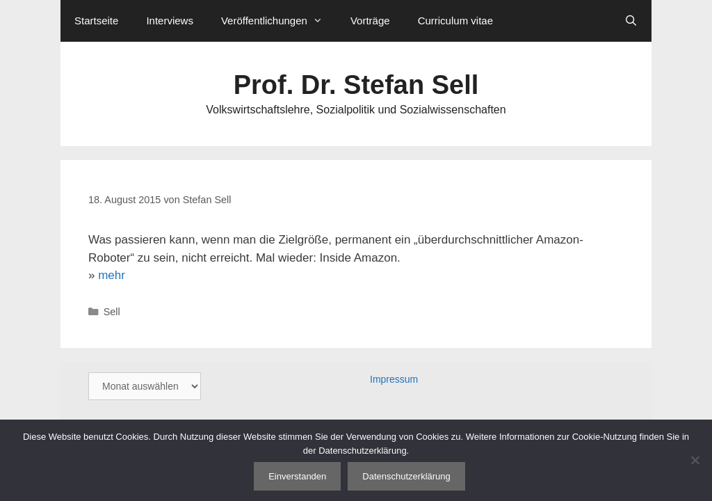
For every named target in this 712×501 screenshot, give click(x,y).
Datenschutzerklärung (406, 476)
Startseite (96, 20)
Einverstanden (297, 476)
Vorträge (370, 20)
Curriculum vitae (455, 20)
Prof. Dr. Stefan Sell (356, 85)
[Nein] (695, 460)
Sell (112, 311)
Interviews (169, 20)
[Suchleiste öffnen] (631, 21)
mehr (111, 275)
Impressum (394, 379)
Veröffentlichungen (279, 21)
